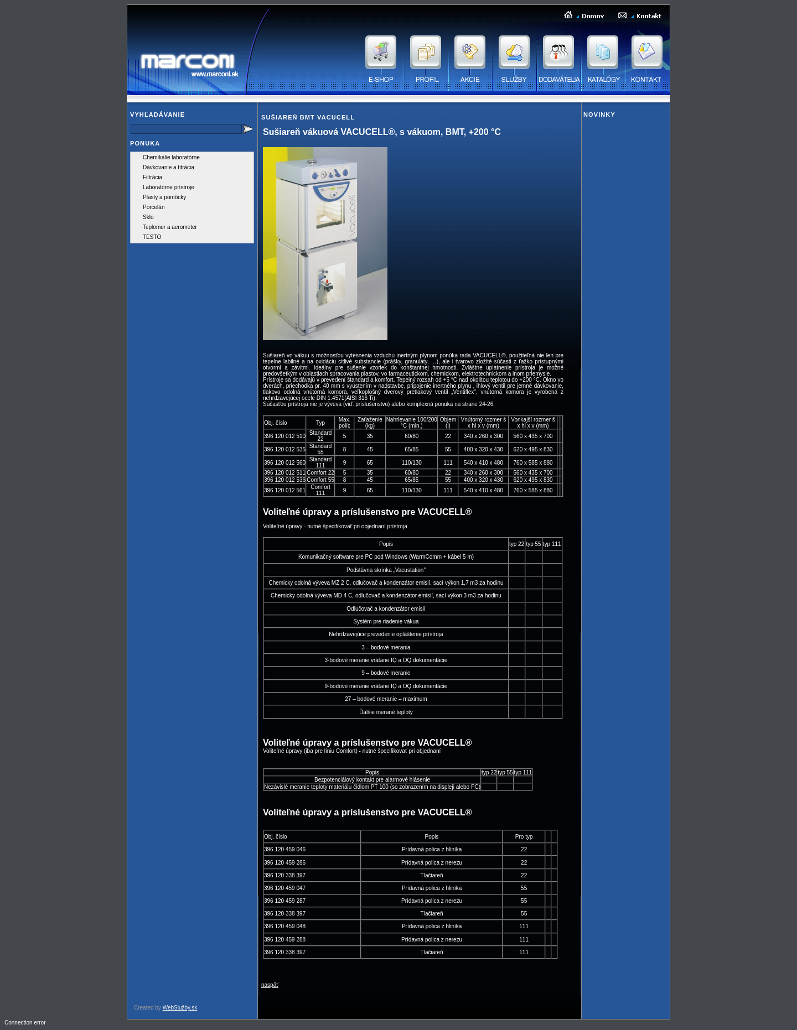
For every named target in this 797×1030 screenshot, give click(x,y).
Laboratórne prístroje (168, 187)
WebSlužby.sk (180, 1008)
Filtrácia (152, 177)
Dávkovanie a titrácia (168, 167)
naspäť (269, 985)
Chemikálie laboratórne (171, 157)
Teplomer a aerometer (170, 227)
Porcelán (153, 207)
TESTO (152, 237)
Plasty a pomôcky (164, 197)
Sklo (148, 217)
